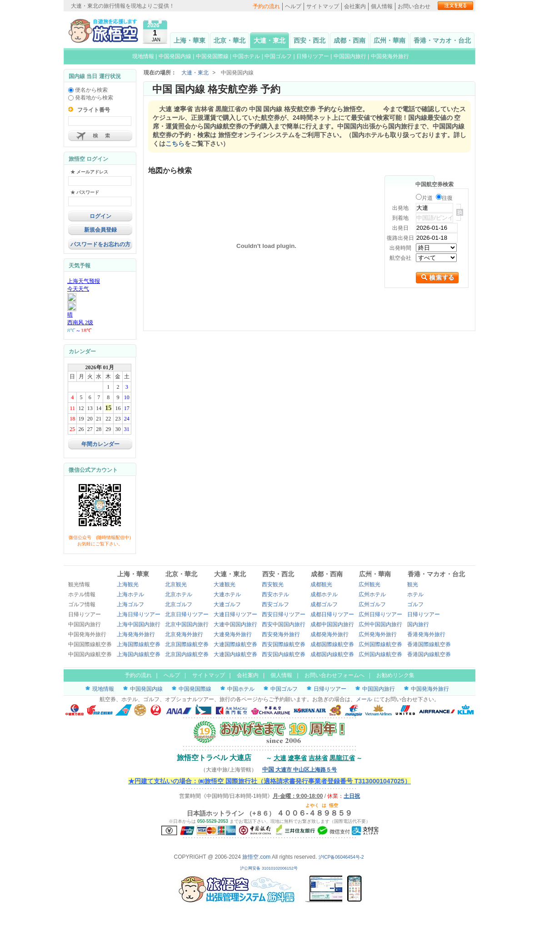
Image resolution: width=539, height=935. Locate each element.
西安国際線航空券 (283, 644)
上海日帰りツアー (138, 614)
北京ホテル (178, 594)
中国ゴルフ (279, 56)
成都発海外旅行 (329, 634)
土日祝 (352, 796)
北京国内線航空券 (187, 654)
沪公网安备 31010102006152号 (269, 868)
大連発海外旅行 (233, 634)
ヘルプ (293, 6)
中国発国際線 (212, 56)
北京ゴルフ (178, 604)
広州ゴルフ (372, 604)
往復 (447, 198)
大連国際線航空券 (235, 644)
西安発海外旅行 (281, 634)
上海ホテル (130, 594)
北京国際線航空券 (187, 644)
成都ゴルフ (324, 604)
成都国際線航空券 (332, 644)
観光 (412, 584)
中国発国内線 (175, 56)
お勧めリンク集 (395, 675)
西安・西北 (309, 40)
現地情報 (143, 56)
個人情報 (382, 6)
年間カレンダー (100, 444)
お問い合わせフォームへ (334, 675)
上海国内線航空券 (138, 654)
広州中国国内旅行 (380, 624)
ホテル (415, 594)
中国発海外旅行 (390, 56)
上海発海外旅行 (136, 634)
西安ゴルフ (275, 604)
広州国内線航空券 (380, 654)
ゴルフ (415, 604)
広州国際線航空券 (380, 644)
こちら (175, 143)
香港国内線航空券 (429, 654)
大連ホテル (227, 594)
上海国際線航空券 (138, 644)
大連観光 (224, 584)
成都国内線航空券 (332, 654)
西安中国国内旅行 (283, 624)
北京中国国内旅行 (187, 624)
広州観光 (369, 584)
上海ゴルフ (130, 604)
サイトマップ (322, 6)
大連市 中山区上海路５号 (299, 770)
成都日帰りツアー (332, 614)
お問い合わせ (414, 6)
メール (364, 699)
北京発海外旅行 (184, 634)
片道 (427, 198)
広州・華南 (389, 40)
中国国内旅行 (350, 56)
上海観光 (128, 584)
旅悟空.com (256, 857)
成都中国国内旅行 (332, 624)
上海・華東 (189, 40)
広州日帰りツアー (380, 614)
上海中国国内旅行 (138, 624)
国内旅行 (418, 624)
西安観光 (273, 584)
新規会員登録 (100, 230)
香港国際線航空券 (429, 644)
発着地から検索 (90, 97)
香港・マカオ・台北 (442, 40)
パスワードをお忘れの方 (100, 244)
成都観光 (321, 584)
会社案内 (355, 6)
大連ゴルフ (227, 604)
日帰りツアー (312, 56)
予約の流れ (266, 6)
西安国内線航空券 (283, 654)
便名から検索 (88, 90)
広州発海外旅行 (378, 634)
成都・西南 (349, 40)
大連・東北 (269, 40)
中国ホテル (246, 56)
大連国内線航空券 (235, 654)
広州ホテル (372, 594)
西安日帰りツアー (283, 614)
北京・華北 (229, 40)
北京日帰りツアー (187, 614)
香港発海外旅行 (426, 634)
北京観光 (176, 584)
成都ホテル (324, 594)
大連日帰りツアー (235, 614)
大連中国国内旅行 (235, 624)
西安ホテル (275, 594)
